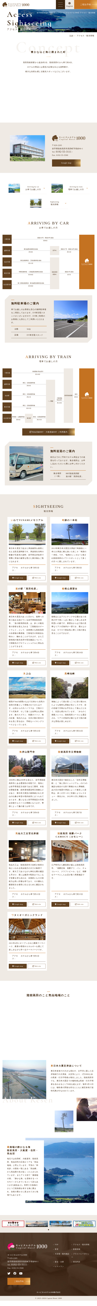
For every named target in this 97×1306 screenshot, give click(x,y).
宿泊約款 (76, 1267)
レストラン (59, 1272)
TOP (56, 1250)
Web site (38, 578)
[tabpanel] (13, 1229)
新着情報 (76, 1254)
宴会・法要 (59, 1267)
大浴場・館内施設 (62, 1259)
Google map (19, 578)
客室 (56, 1254)
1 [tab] (48, 1234)
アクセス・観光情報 (81, 1250)
